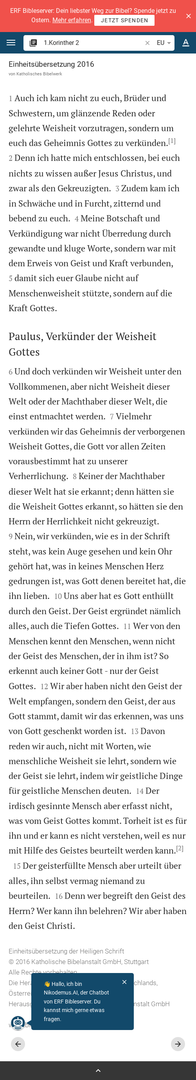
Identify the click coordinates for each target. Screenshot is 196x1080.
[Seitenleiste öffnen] (98, 1070)
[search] (93, 42)
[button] (188, 16)
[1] (172, 140)
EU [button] (165, 43)
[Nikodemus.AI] (18, 1023)
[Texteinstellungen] (186, 43)
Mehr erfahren (71, 20)
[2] (179, 848)
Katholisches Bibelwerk (39, 74)
